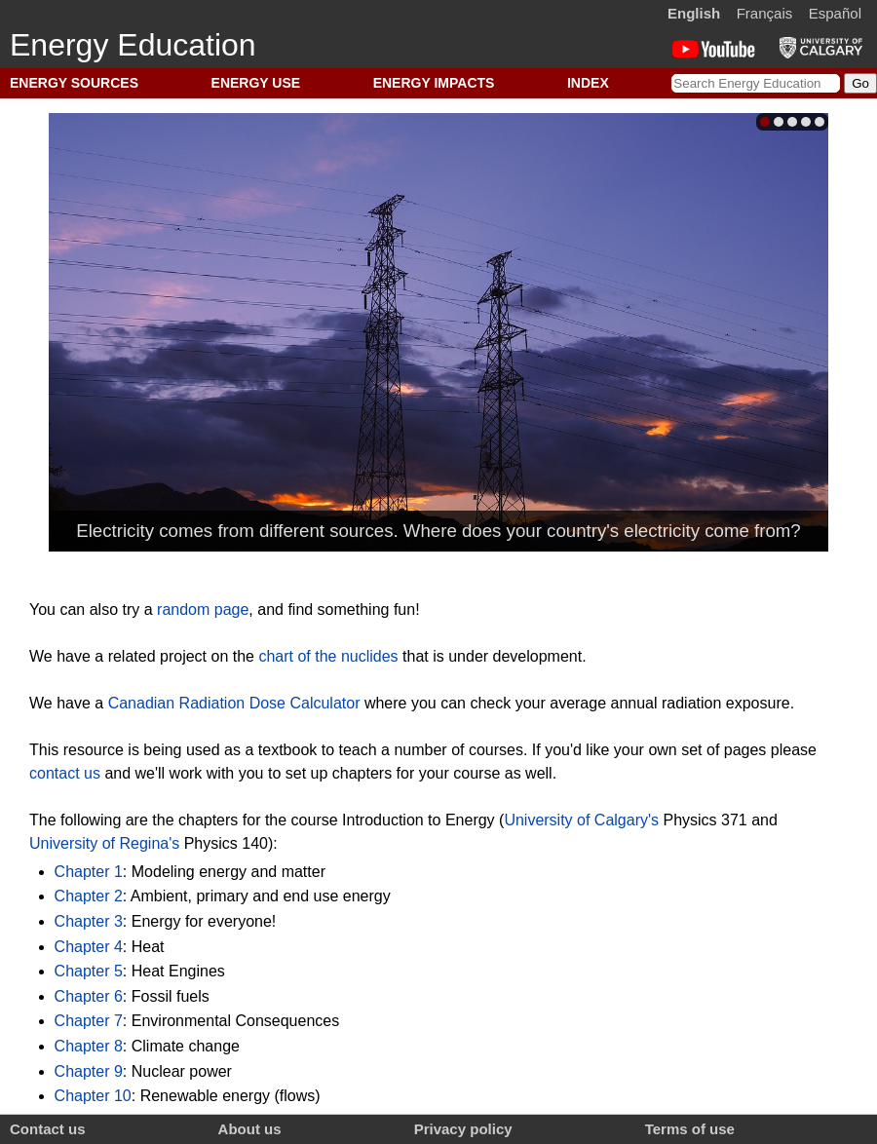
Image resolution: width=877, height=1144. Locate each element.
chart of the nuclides (328, 656)
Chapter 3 (89, 921)
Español (835, 13)
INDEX (588, 83)
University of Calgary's (581, 820)
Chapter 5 (89, 971)
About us (250, 1129)
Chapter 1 (89, 871)
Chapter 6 (89, 996)
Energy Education (133, 44)
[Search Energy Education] (755, 83)
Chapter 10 (93, 1095)
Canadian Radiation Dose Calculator (234, 703)
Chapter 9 (89, 1071)
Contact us (48, 1129)
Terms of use (690, 1129)
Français (765, 13)
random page (202, 609)
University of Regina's (104, 843)
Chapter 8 (89, 1046)
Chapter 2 (89, 896)
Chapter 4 (89, 946)
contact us (64, 773)
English (693, 13)
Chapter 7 (89, 1020)
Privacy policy (463, 1129)
